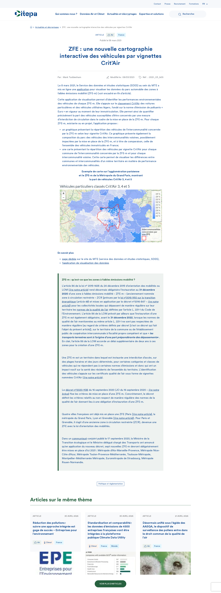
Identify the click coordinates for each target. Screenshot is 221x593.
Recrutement (179, 4)
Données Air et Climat (92, 14)
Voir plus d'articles (110, 584)
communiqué (79, 438)
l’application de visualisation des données (85, 263)
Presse (167, 4)
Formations (194, 4)
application (83, 89)
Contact (157, 4)
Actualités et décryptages (122, 14)
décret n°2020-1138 (77, 390)
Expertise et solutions (151, 14)
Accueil (31, 27)
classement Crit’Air (129, 103)
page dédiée (69, 259)
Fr (203, 4)
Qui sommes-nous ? (66, 14)
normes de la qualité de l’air (92, 309)
